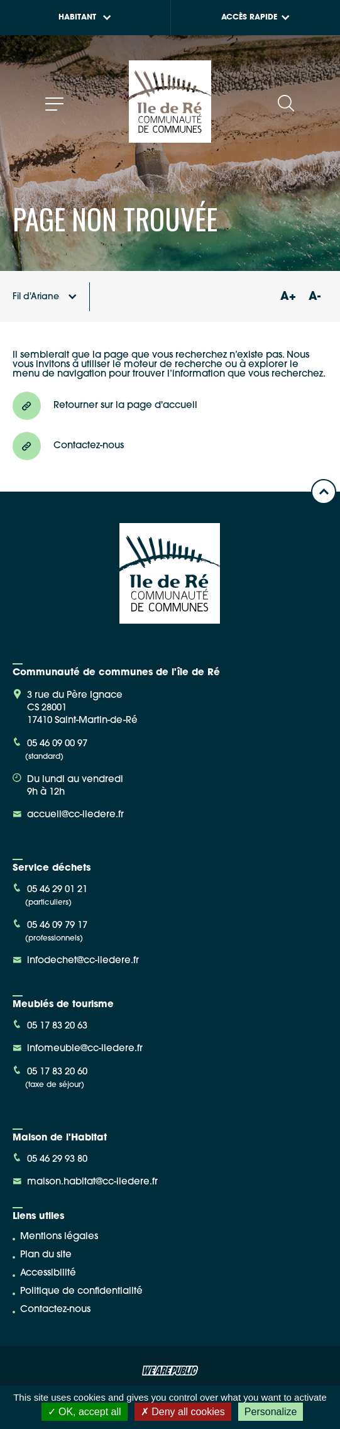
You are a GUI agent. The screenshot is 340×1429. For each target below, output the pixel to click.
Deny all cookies (183, 1411)
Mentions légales (59, 1237)
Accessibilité (48, 1273)
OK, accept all (84, 1411)
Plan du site (46, 1255)
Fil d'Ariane (45, 297)
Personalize (270, 1411)
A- (315, 297)
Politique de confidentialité (81, 1291)
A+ (288, 297)
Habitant (84, 17)
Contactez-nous (55, 1310)
